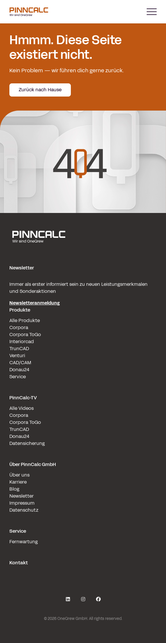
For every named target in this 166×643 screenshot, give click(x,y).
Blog (14, 489)
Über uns (19, 475)
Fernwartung (23, 541)
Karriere (18, 482)
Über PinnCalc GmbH (32, 464)
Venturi (17, 355)
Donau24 (19, 369)
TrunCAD (19, 348)
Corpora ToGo (25, 334)
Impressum (22, 503)
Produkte (19, 310)
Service (17, 376)
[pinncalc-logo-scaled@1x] (83, 236)
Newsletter (21, 496)
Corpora (18, 327)
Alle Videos (21, 408)
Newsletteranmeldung (34, 303)
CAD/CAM (20, 362)
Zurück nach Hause (40, 89)
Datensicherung (27, 443)
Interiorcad (21, 341)
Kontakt (18, 562)
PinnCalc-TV (23, 397)
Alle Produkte (24, 320)
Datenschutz (23, 510)
